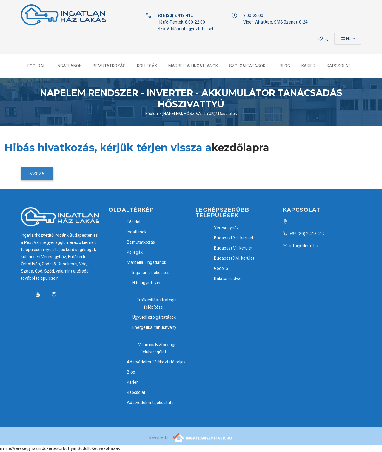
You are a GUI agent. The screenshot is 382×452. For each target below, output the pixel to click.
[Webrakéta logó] (203, 437)
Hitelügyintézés (143, 282)
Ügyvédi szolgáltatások (151, 317)
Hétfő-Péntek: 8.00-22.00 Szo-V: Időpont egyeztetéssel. (186, 22)
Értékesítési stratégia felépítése (153, 303)
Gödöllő (217, 268)
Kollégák (147, 66)
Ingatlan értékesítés (148, 272)
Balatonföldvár (224, 278)
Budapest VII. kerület (229, 248)
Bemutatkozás (109, 66)
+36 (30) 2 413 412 (304, 233)
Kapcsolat (339, 66)
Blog (285, 66)
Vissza (37, 173)
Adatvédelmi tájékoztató (147, 402)
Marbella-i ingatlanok (193, 66)
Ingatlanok (69, 66)
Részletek (227, 113)
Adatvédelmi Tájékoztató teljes (153, 362)
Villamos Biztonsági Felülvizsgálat (153, 348)
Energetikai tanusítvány (151, 327)
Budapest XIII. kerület (230, 238)
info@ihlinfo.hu (300, 245)
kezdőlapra (240, 147)
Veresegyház (223, 227)
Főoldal (36, 66)
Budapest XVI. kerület (230, 258)
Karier (308, 66)
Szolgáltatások (248, 66)
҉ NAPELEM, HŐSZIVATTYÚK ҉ (188, 113)
